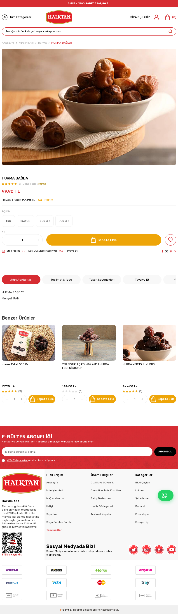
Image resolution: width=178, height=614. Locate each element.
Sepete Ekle (104, 240)
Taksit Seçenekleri (102, 279)
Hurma (42, 42)
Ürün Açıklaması (21, 279)
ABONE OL (165, 451)
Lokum (139, 490)
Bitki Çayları (142, 482)
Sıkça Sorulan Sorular (59, 522)
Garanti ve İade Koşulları (106, 490)
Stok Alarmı (11, 251)
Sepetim (51, 514)
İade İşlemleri (54, 490)
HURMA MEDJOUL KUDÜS (139, 364)
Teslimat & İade (61, 279)
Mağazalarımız (55, 498)
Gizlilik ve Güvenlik (102, 482)
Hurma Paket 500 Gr (15, 364)
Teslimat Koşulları (101, 514)
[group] (89, 106)
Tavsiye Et (68, 250)
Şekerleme (142, 498)
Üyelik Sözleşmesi (102, 506)
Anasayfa (8, 42)
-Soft (64, 609)
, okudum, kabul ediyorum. (28, 460)
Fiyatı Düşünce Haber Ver (39, 251)
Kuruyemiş (141, 522)
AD (3, 231)
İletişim (50, 506)
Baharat (140, 506)
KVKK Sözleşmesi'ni (17, 460)
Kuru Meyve (26, 42)
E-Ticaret (76, 609)
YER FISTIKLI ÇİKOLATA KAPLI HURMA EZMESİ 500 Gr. (85, 366)
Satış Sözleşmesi (101, 498)
